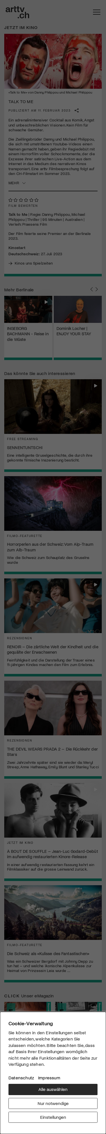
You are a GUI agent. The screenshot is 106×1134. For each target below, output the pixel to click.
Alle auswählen (53, 1089)
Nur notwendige (53, 1103)
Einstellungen (53, 1117)
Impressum (49, 1077)
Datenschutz (21, 1077)
